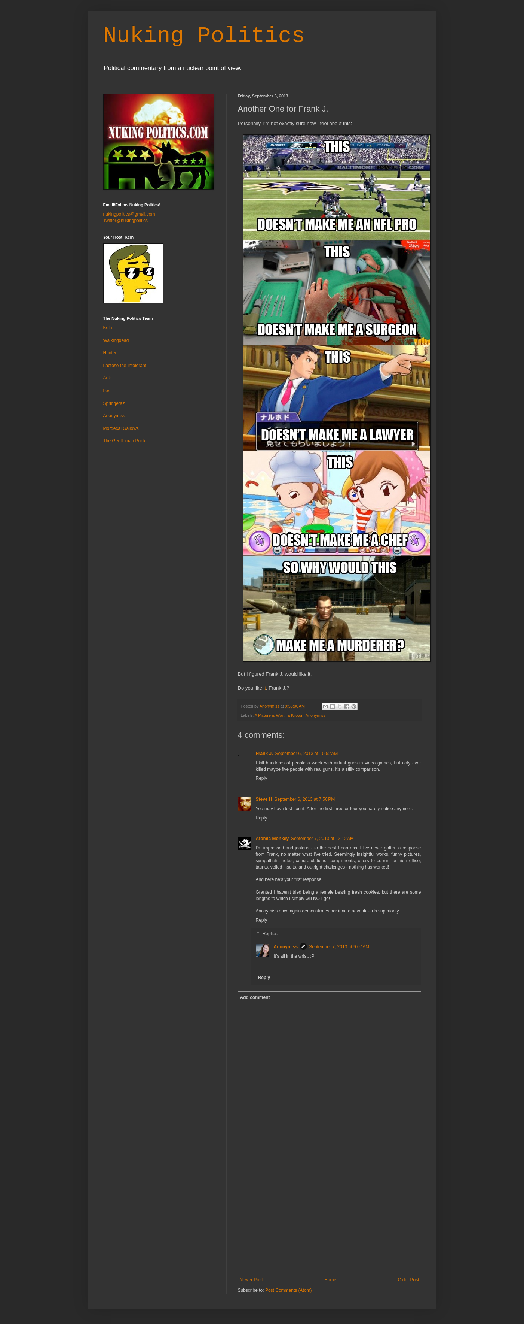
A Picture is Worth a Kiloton (279, 715)
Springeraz (114, 403)
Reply (261, 778)
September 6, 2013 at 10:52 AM (306, 753)
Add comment (255, 997)
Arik (107, 378)
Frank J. (264, 753)
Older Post (408, 1279)
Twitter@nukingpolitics (125, 220)
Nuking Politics (204, 36)
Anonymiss (315, 715)
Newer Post (251, 1279)
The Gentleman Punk (124, 440)
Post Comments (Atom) (288, 1290)
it (264, 688)
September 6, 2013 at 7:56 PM (305, 799)
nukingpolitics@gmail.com (129, 214)
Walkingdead (116, 340)
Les (106, 390)
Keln (107, 327)
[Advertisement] (329, 1221)
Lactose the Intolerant (124, 365)
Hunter (110, 352)
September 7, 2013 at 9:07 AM (339, 946)
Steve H (264, 799)
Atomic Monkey (272, 838)
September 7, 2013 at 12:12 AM (322, 838)
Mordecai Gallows (121, 428)
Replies (270, 933)
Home (330, 1279)
